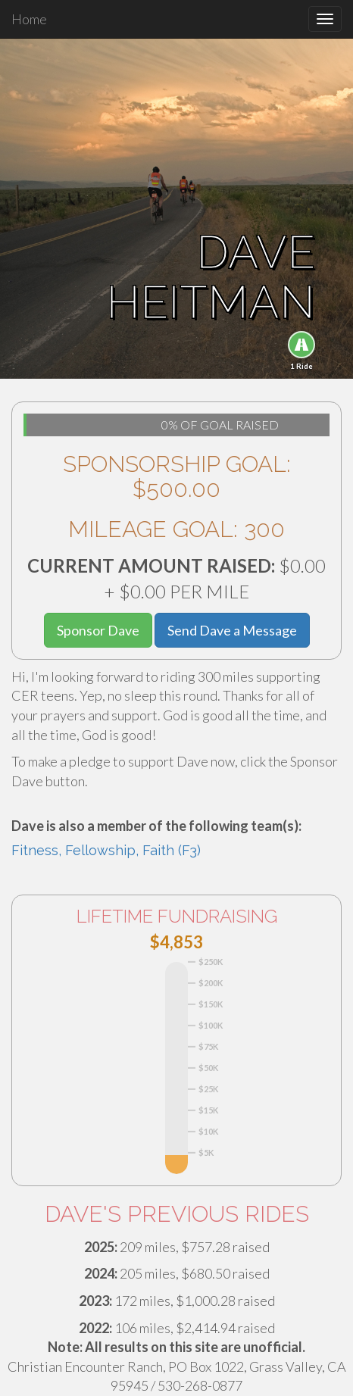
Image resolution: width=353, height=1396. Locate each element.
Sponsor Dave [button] (98, 630)
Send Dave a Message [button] (232, 630)
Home (29, 19)
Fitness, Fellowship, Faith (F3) (106, 850)
